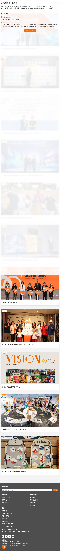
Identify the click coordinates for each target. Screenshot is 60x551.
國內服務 (4, 500)
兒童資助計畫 (34, 500)
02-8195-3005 (8, 526)
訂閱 (55, 490)
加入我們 (4, 511)
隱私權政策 (5, 521)
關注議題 (32, 497)
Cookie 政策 (49, 8)
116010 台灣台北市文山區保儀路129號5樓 (16, 532)
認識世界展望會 (6, 497)
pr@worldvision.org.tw (11, 529)
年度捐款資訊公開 (7, 513)
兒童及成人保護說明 (7, 524)
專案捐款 (32, 505)
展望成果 (4, 311)
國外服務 (4, 502)
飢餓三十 (32, 502)
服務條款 (4, 518)
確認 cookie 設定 (30, 30)
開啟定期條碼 (5, 516)
